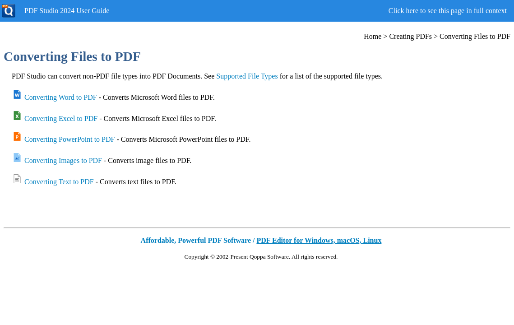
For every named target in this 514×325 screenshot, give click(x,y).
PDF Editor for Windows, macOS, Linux (318, 240)
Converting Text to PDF (59, 182)
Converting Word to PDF (60, 97)
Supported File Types (247, 76)
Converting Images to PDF (63, 160)
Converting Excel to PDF (60, 118)
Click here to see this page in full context (448, 10)
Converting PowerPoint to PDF (69, 139)
